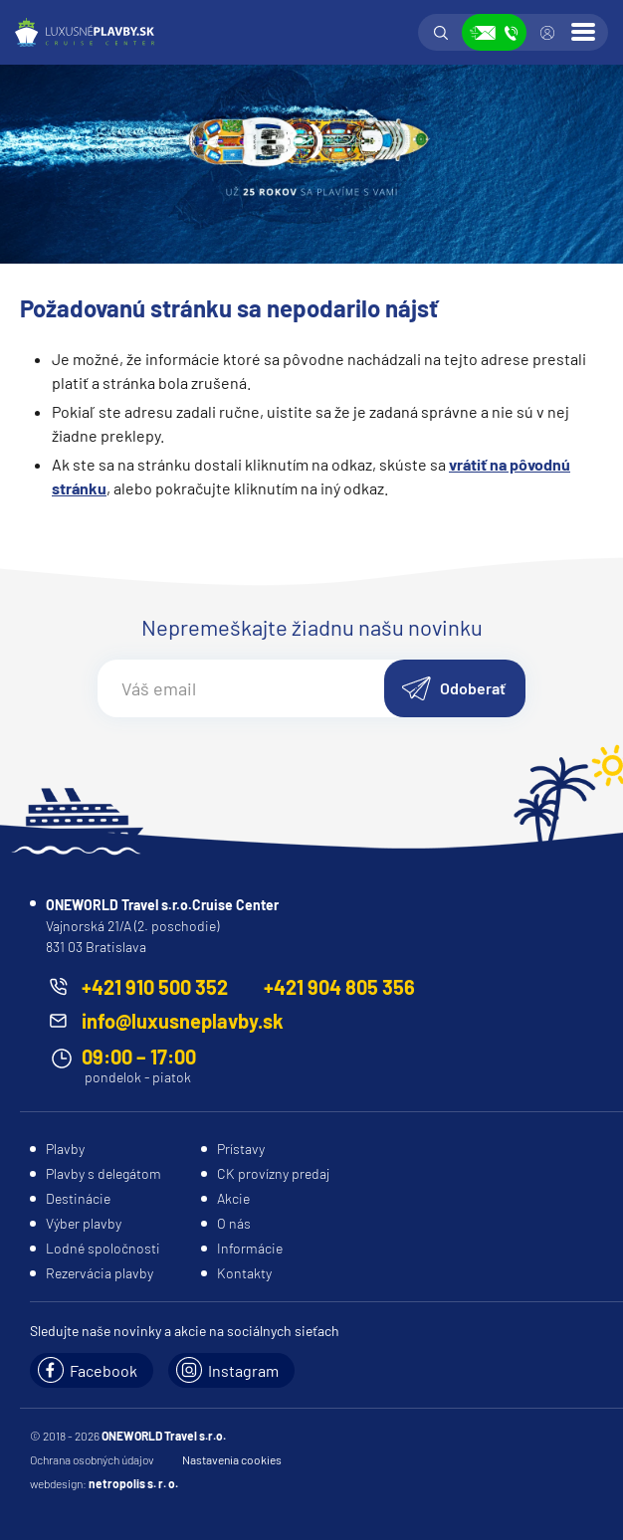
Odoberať (473, 687)
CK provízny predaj (273, 1173)
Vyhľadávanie (441, 33)
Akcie (233, 1198)
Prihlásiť (547, 33)
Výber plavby (83, 1223)
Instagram (243, 1370)
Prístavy (241, 1148)
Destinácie (78, 1198)
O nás (234, 1223)
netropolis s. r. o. (133, 1483)
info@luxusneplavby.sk (183, 1021)
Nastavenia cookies (232, 1459)
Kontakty (244, 1272)
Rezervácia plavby (99, 1272)
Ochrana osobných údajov (92, 1459)
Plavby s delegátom (103, 1173)
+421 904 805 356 (339, 987)
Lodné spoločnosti (103, 1248)
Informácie (250, 1248)
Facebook (103, 1370)
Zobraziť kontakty (494, 32)
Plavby (65, 1148)
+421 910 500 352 (155, 987)
